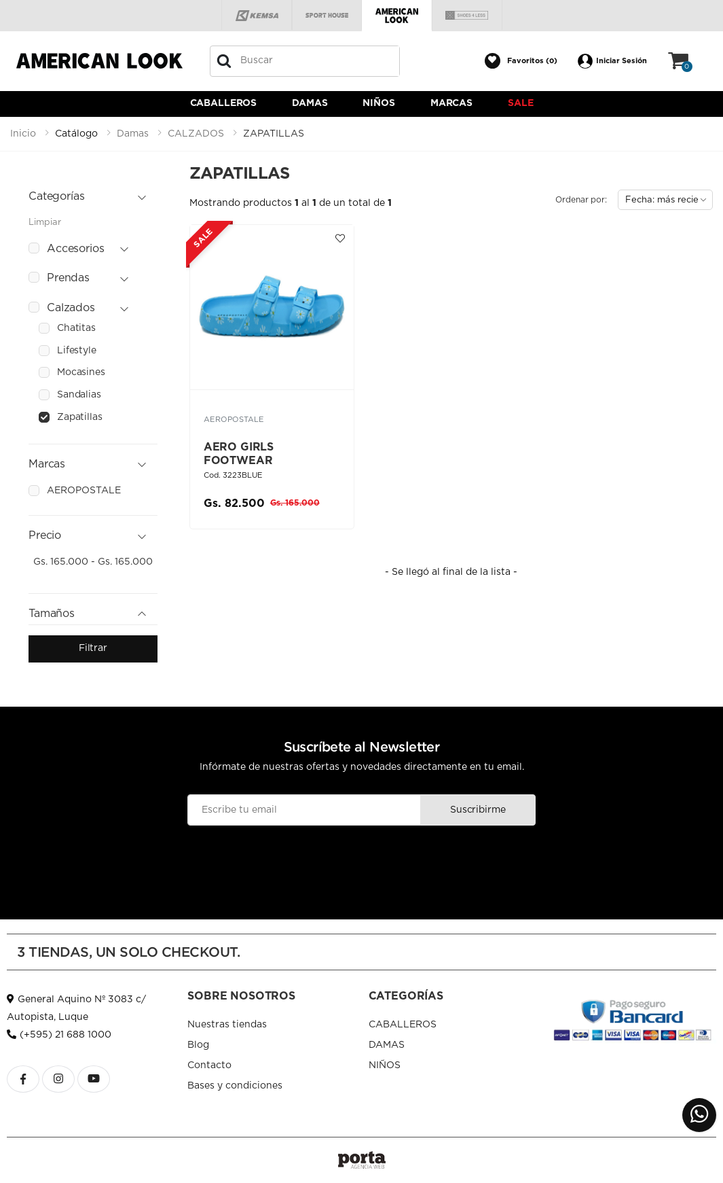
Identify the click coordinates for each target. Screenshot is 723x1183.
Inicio (23, 134)
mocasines (81, 372)
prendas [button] (68, 277)
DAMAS (309, 103)
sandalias (79, 395)
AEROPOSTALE (234, 419)
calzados (196, 134)
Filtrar (93, 648)
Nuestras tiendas (227, 1024)
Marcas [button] (47, 464)
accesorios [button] (75, 248)
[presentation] (361, 859)
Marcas (451, 103)
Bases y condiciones (234, 1086)
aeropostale (84, 490)
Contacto (209, 1065)
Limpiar (45, 222)
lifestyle (76, 350)
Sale (520, 103)
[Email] (304, 810)
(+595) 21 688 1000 (59, 1035)
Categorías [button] (56, 196)
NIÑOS (378, 103)
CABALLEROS (223, 103)
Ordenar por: (581, 200)
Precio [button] (45, 535)
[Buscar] (224, 61)
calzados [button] (71, 307)
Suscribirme (477, 810)
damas (133, 134)
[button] (521, 61)
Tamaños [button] (52, 613)
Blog (198, 1045)
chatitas (76, 328)
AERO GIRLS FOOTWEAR (239, 454)
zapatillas (79, 417)
